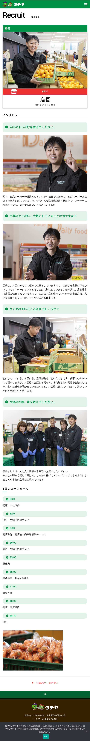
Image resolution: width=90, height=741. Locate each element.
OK (45, 736)
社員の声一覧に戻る (47, 683)
